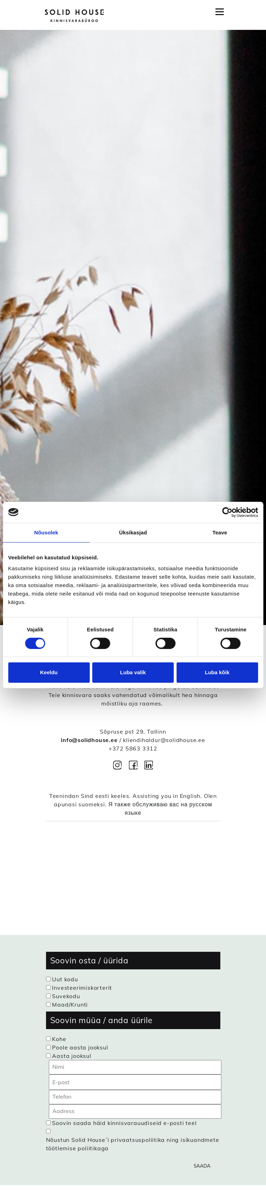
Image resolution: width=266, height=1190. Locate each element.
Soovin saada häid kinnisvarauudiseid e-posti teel (124, 1122)
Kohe (59, 1038)
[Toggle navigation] (219, 11)
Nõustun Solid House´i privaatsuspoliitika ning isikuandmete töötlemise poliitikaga (132, 1144)
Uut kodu (65, 979)
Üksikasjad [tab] (133, 532)
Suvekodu (66, 996)
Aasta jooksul (71, 1055)
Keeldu (49, 672)
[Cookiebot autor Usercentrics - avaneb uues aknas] (227, 512)
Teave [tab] (220, 532)
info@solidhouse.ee (89, 739)
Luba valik (133, 672)
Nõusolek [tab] (46, 532)
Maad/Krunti (70, 1004)
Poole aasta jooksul (80, 1047)
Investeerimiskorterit (82, 987)
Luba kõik (217, 672)
